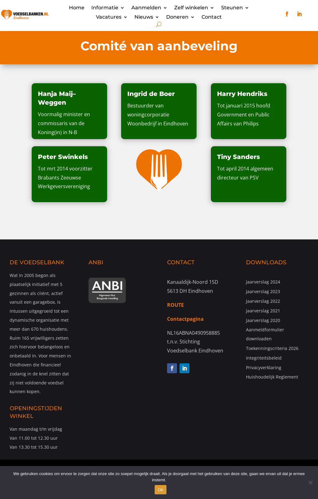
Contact (212, 17)
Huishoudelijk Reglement (272, 377)
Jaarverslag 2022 (263, 301)
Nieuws (143, 17)
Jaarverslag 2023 (263, 291)
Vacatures (108, 17)
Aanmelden (146, 8)
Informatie (104, 8)
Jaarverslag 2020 (263, 320)
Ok (160, 490)
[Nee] (310, 482)
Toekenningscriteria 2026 (272, 348)
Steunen (232, 8)
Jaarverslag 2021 (263, 311)
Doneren (177, 17)
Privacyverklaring (263, 367)
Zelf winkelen (191, 8)
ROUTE (175, 305)
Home (76, 8)
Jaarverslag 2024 (263, 282)
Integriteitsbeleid (264, 358)
